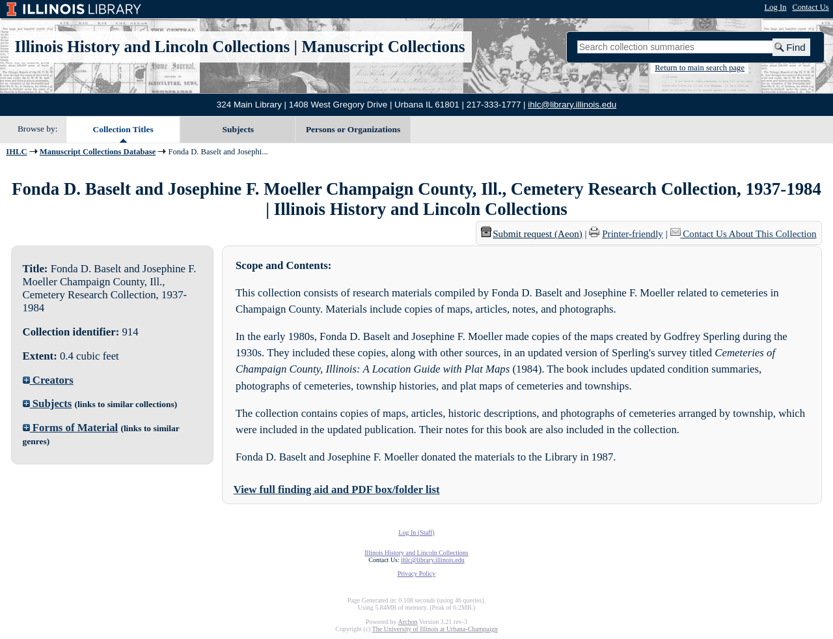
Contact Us (810, 7)
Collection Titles (123, 129)
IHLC (16, 151)
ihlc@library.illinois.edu (572, 104)
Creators (48, 380)
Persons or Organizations (353, 129)
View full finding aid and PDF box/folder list (337, 489)
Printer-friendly (632, 234)
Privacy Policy (417, 573)
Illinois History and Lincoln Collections (152, 46)
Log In (776, 7)
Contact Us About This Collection (749, 234)
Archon (407, 621)
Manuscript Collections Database (98, 151)
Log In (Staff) (416, 532)
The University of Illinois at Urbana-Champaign (435, 628)
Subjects (238, 129)
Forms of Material (70, 427)
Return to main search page (699, 67)
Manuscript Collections (383, 46)
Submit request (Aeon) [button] (531, 234)
